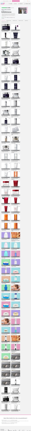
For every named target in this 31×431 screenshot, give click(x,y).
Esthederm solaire (21, 20)
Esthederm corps (15, 20)
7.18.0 (29, 430)
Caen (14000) (3, 10)
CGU (27, 430)
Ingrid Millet (27, 20)
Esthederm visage (9, 20)
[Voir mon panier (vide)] (20, 4)
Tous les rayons (3, 20)
